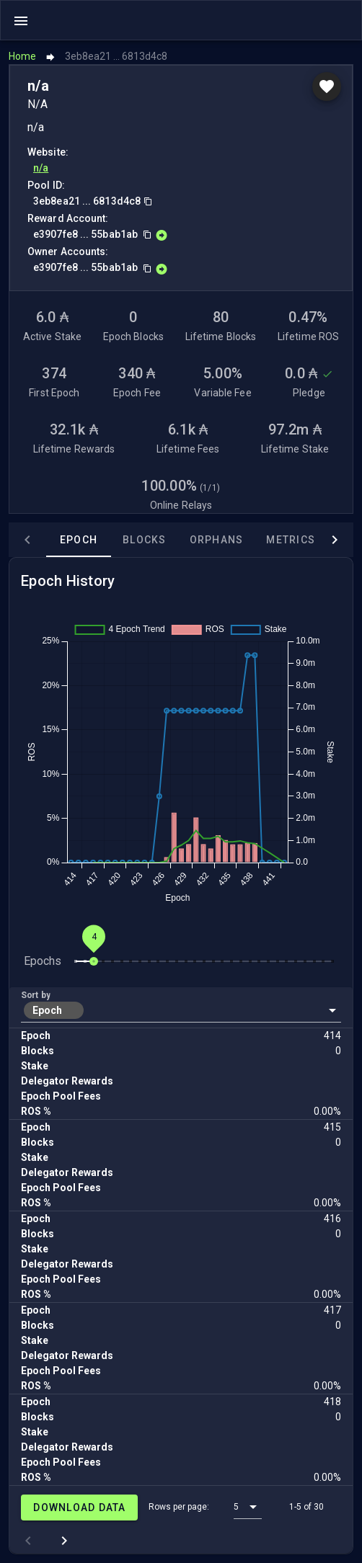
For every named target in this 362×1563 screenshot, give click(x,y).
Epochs (42, 961)
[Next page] (64, 1541)
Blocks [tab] (145, 540)
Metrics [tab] (290, 540)
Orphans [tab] (217, 540)
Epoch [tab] (78, 540)
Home (22, 56)
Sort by (35, 995)
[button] (181, 1010)
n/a (40, 168)
